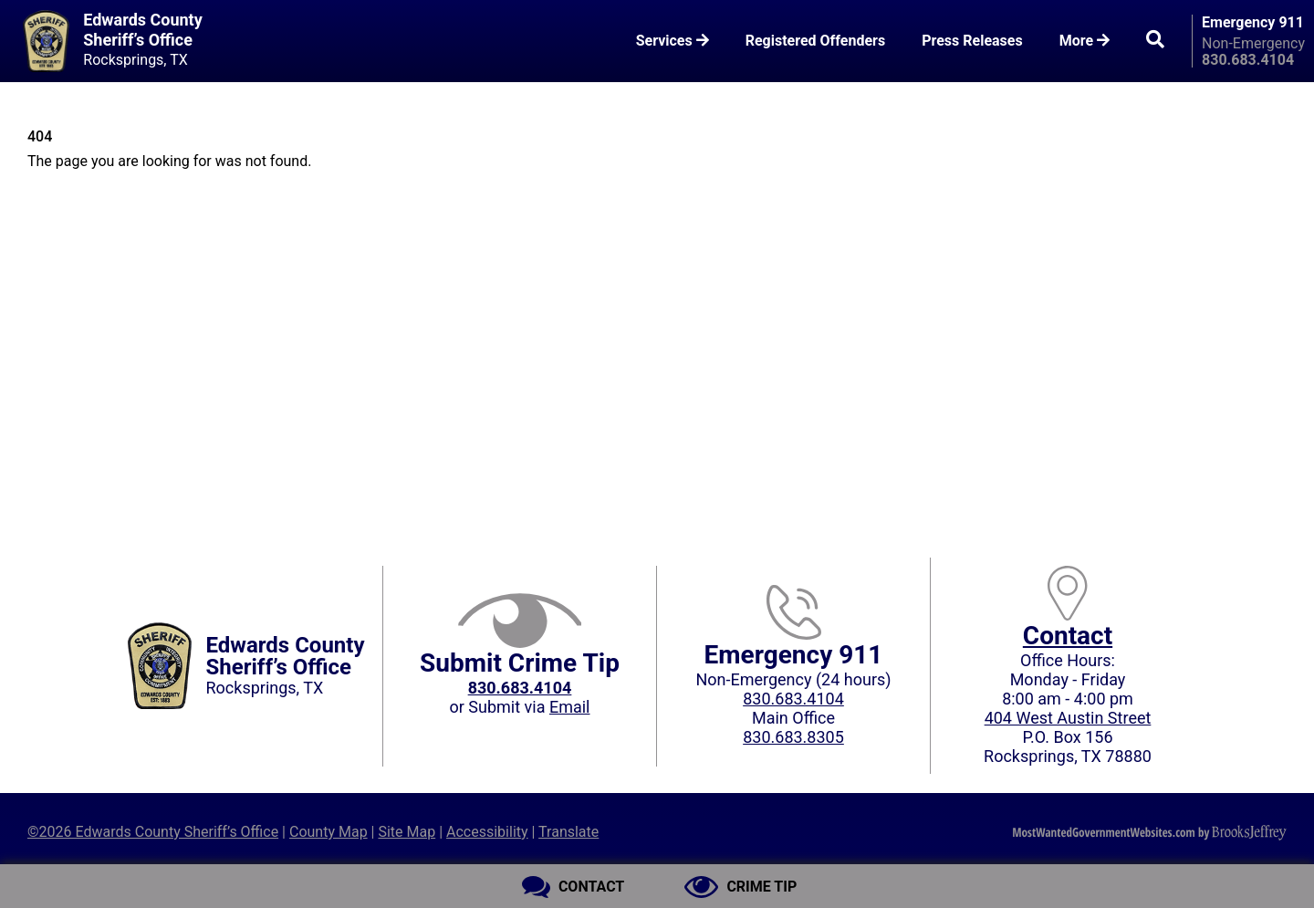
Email (569, 706)
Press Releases (972, 40)
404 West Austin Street (1068, 717)
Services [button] (672, 40)
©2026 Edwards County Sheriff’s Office (152, 831)
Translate (568, 831)
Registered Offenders (816, 40)
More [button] (1084, 40)
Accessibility (487, 831)
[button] (1155, 41)
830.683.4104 (793, 698)
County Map (328, 831)
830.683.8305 (793, 736)
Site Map (406, 831)
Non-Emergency (1253, 44)
